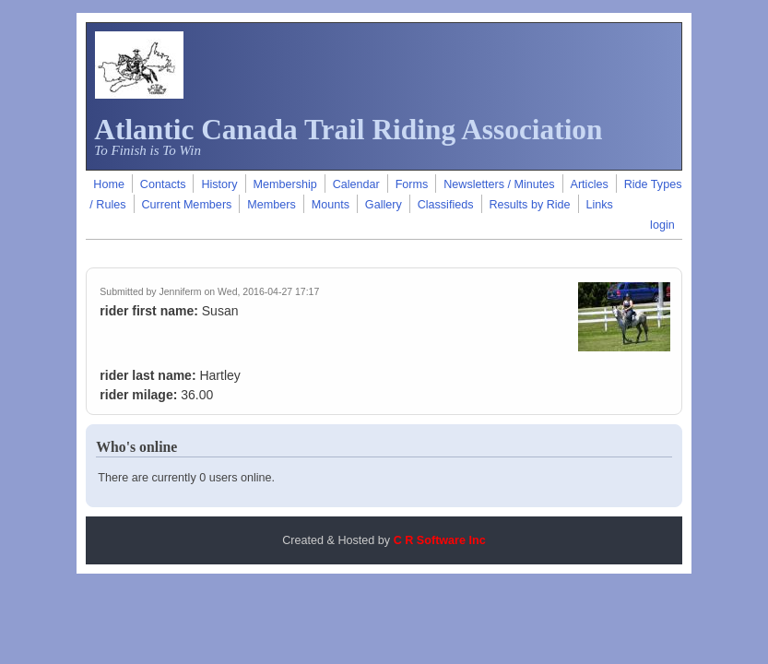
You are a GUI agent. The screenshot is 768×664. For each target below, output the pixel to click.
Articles (589, 184)
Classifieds (446, 204)
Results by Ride (529, 204)
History (219, 184)
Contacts (163, 184)
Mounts (330, 204)
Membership (284, 184)
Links (599, 204)
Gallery (383, 204)
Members (271, 204)
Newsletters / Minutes (498, 184)
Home (108, 184)
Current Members (186, 204)
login (662, 225)
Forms (412, 184)
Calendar (356, 184)
